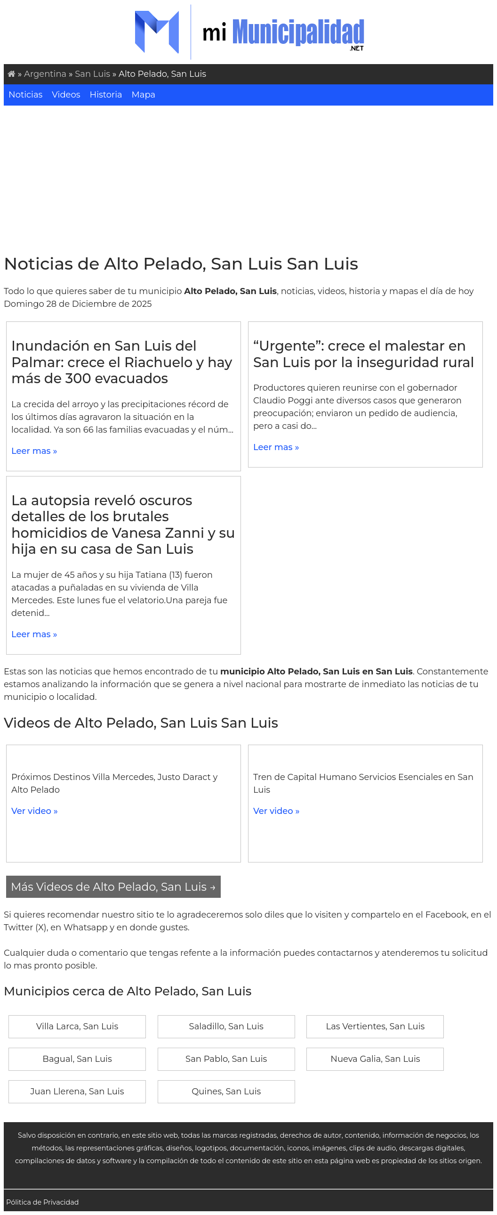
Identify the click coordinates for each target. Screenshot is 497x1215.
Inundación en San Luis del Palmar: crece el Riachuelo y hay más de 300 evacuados (121, 361)
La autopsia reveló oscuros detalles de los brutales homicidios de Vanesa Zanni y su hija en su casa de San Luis (123, 525)
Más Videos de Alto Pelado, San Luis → (113, 887)
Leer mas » (34, 451)
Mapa (144, 95)
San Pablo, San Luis (226, 1059)
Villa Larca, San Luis (77, 1026)
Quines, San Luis (226, 1091)
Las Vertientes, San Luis (375, 1026)
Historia (106, 95)
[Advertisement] (248, 176)
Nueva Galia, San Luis (375, 1059)
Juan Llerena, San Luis (77, 1091)
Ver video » (34, 811)
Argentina (45, 74)
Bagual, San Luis (77, 1059)
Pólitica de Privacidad (42, 1202)
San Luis (92, 74)
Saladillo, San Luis (226, 1026)
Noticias (25, 95)
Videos (66, 95)
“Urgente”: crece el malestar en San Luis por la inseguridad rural (363, 353)
